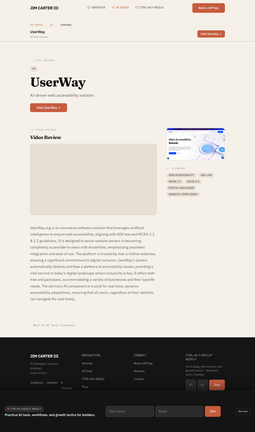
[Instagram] (36, 385)
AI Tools (120, 7)
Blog (85, 386)
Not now (243, 411)
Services (96, 7)
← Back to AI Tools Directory (52, 325)
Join (213, 411)
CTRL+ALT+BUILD (149, 7)
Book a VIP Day (208, 8)
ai (52, 24)
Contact (139, 379)
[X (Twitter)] (66, 385)
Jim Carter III (44, 8)
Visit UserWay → (49, 108)
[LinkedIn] (52, 385)
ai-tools (36, 24)
